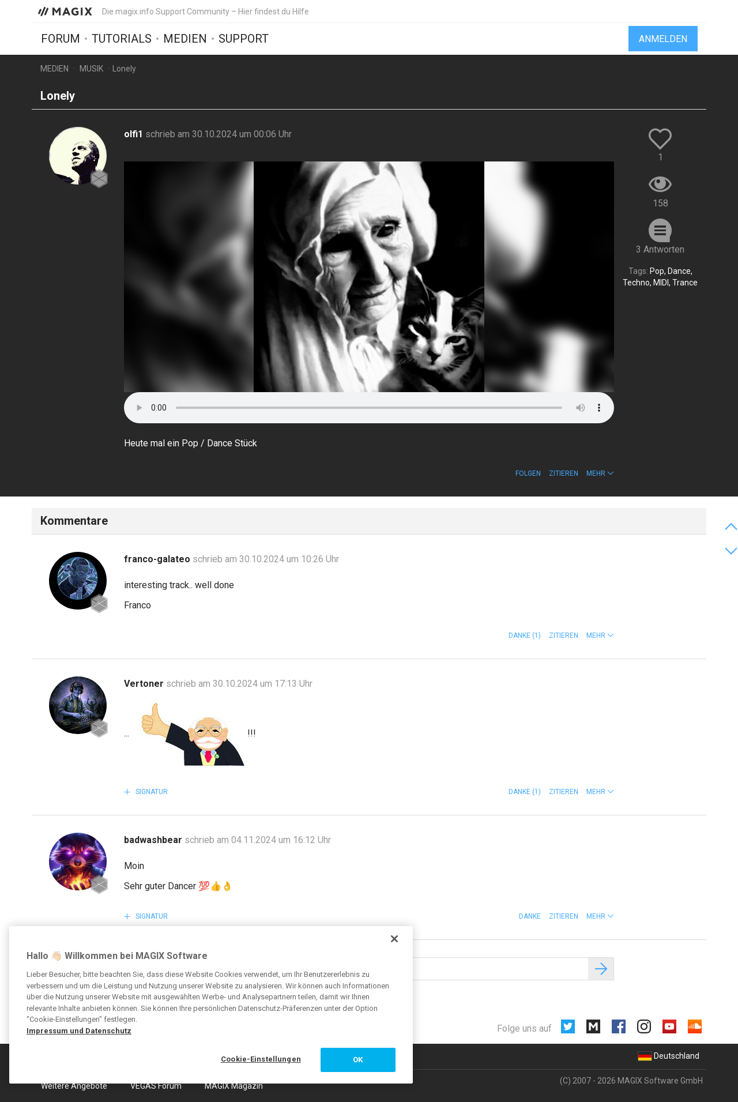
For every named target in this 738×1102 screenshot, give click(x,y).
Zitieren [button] (563, 473)
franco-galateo (158, 559)
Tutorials (122, 39)
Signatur (151, 792)
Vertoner (145, 683)
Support (244, 39)
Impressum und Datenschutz (79, 1030)
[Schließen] (394, 938)
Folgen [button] (528, 473)
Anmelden (663, 38)
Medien (185, 39)
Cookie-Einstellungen (261, 1059)
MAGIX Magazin (234, 1085)
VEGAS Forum (156, 1085)
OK (358, 1059)
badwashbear (154, 839)
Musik (91, 68)
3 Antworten (660, 249)
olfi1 (134, 134)
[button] (600, 473)
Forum (60, 39)
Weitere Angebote (74, 1085)
